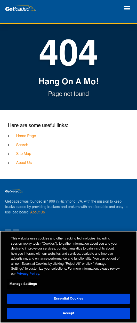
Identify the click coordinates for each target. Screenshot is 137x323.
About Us (37, 212)
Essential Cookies (68, 298)
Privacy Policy (28, 274)
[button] (127, 8)
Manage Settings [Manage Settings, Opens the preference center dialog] (23, 284)
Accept (68, 313)
